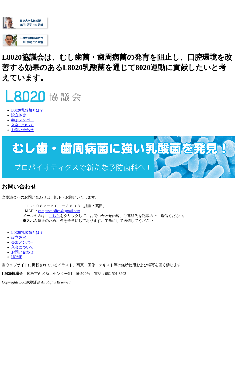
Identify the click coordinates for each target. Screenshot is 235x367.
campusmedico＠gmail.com (59, 211)
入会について (22, 125)
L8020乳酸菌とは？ (27, 110)
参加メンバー (22, 120)
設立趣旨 (18, 115)
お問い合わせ (22, 130)
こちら (54, 216)
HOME (16, 257)
